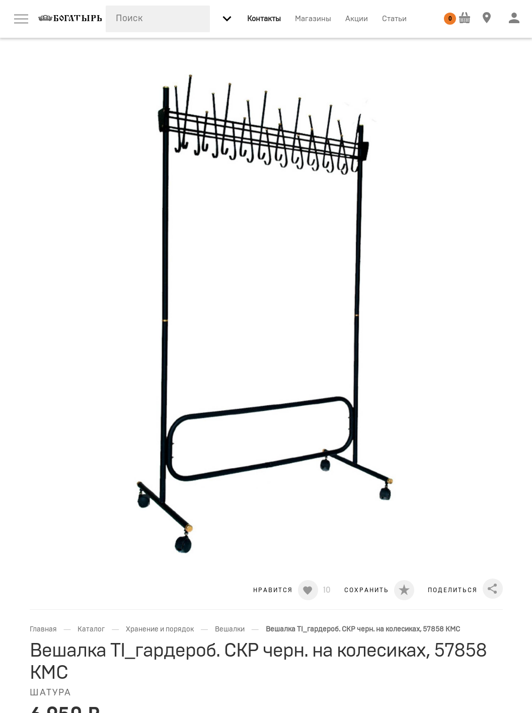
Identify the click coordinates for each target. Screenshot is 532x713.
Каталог (91, 629)
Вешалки (230, 629)
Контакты (264, 19)
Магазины (313, 19)
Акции (356, 19)
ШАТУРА (50, 692)
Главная (43, 629)
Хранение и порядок (160, 629)
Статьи (394, 19)
